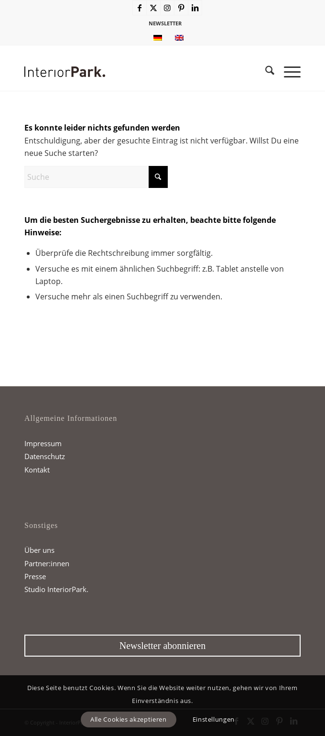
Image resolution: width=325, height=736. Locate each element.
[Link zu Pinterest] (181, 7)
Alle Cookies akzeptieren (128, 719)
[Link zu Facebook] (139, 7)
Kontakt (37, 469)
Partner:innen (46, 563)
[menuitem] (165, 23)
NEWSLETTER (165, 23)
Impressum (43, 443)
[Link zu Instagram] (167, 7)
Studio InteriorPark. (56, 589)
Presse (35, 576)
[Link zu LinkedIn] (195, 7)
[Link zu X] (153, 7)
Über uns (39, 550)
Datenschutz (44, 456)
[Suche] (265, 72)
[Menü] (287, 72)
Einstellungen (214, 719)
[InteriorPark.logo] (134, 72)
